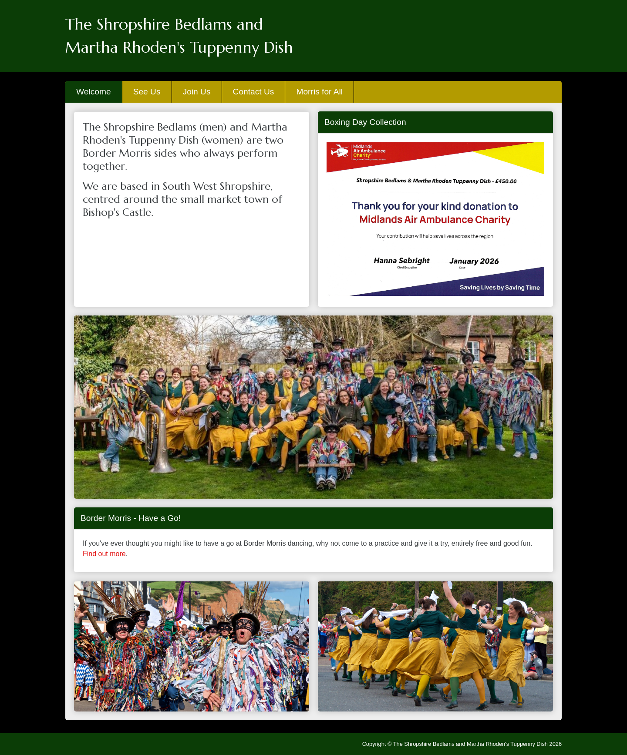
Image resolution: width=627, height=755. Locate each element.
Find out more (104, 553)
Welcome (93, 91)
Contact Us (253, 91)
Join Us (197, 91)
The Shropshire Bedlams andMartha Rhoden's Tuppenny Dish (179, 36)
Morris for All (319, 91)
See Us (147, 91)
